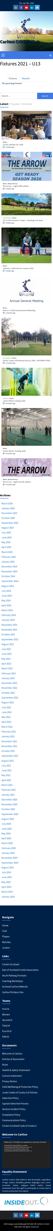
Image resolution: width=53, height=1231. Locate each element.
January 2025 (8, 561)
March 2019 (7, 891)
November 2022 (9, 687)
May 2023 (5, 658)
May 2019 (5, 882)
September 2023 (9, 639)
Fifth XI (5, 1036)
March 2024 (7, 610)
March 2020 (7, 843)
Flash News (7, 218)
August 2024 (7, 586)
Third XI (6, 1025)
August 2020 (7, 819)
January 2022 (8, 736)
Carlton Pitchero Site (12, 992)
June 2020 (6, 828)
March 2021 (7, 785)
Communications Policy (14, 1120)
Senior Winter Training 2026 (14, 451)
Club (4, 931)
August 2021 (7, 760)
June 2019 (6, 877)
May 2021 (5, 775)
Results (26, 78)
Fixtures (13, 78)
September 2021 (9, 755)
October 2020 (8, 809)
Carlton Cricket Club (20, 41)
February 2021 (8, 789)
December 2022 (9, 683)
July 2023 (6, 649)
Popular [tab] (15, 104)
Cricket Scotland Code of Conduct (19, 1125)
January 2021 (8, 794)
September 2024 (9, 581)
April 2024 (6, 605)
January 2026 (8, 508)
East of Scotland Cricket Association (20, 969)
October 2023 (8, 634)
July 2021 (6, 765)
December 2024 (9, 566)
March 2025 (7, 552)
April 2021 (6, 780)
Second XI (7, 1020)
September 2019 (9, 862)
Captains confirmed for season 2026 (18, 268)
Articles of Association (13, 1059)
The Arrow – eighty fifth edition (16, 186)
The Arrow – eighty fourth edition (17, 482)
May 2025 (5, 542)
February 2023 (8, 673)
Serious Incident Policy (14, 1109)
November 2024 (9, 571)
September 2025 (9, 522)
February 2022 (8, 731)
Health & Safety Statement (16, 1070)
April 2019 (6, 886)
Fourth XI (7, 1031)
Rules (5, 1064)
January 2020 (8, 853)
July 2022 (6, 707)
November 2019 (9, 857)
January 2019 (8, 896)
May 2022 (5, 717)
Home (5, 925)
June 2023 (6, 653)
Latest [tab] (4, 104)
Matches (6, 942)
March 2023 (7, 668)
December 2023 (9, 624)
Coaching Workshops (12, 981)
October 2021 (8, 751)
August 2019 (7, 867)
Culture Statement (12, 1075)
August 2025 (7, 527)
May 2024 (5, 600)
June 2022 (6, 712)
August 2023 (7, 644)
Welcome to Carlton (12, 1053)
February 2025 (8, 556)
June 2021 (6, 770)
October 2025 (8, 518)
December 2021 (9, 741)
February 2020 (8, 848)
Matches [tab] (26, 104)
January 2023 (8, 678)
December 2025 (9, 513)
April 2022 (6, 721)
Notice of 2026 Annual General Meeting (19, 310)
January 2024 (8, 619)
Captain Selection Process (15, 1103)
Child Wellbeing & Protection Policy (20, 1086)
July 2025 (6, 532)
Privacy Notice (9, 1081)
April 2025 (6, 547)
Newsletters (13, 183)
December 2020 (9, 799)
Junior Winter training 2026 (14, 401)
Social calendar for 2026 (13, 144)
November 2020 (9, 804)
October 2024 (8, 576)
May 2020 (5, 833)
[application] (26, 1154)
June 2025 (6, 537)
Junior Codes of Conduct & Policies (19, 1092)
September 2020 (9, 814)
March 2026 (7, 503)
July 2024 (6, 590)
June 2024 (6, 595)
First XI (5, 1009)
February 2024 (8, 615)
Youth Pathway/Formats (14, 975)
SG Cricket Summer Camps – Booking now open (23, 220)
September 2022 (9, 697)
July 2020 (6, 823)
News (5, 142)
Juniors (6, 398)
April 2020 (6, 838)
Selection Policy (10, 1098)
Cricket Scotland (10, 964)
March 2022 (7, 726)
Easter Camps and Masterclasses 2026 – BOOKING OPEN (26, 360)
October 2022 (8, 692)
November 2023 (9, 629)
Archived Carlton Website (15, 986)
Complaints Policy (11, 1114)
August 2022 (7, 702)
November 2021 (9, 746)
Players (6, 936)
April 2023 (6, 663)
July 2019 (6, 872)
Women (6, 1014)
